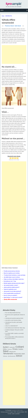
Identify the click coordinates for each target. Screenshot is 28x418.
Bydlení (6, 347)
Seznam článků (20, 412)
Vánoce (5, 356)
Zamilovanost (11, 356)
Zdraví (19, 356)
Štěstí (6, 351)
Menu (2, 10)
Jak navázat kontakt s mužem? (11, 285)
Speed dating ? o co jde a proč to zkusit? (13, 297)
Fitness (15, 349)
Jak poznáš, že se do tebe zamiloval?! (12, 291)
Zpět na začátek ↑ (16, 413)
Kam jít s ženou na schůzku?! (10, 295)
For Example (8, 410)
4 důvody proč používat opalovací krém (14, 318)
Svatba (20, 349)
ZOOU (15, 412)
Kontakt (9, 413)
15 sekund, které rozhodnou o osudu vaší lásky (14, 275)
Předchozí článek (9, 26)
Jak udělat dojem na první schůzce (12, 277)
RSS (26, 412)
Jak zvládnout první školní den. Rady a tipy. (15, 327)
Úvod (3, 16)
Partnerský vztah (19, 354)
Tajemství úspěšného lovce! (10, 289)
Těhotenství (8, 354)
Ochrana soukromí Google (7, 412)
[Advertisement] (14, 54)
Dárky (5, 349)
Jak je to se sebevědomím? (11, 325)
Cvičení (19, 347)
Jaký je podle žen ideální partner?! (11, 287)
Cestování (12, 347)
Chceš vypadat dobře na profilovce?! (12, 293)
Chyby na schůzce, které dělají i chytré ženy (14, 279)
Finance (9, 349)
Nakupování (12, 351)
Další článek (18, 26)
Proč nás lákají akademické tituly (12, 312)
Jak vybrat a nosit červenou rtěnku (13, 320)
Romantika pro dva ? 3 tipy (10, 281)
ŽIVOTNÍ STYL (8, 16)
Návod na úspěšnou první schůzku (12, 273)
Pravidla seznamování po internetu (12, 271)
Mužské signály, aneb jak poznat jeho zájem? (14, 283)
